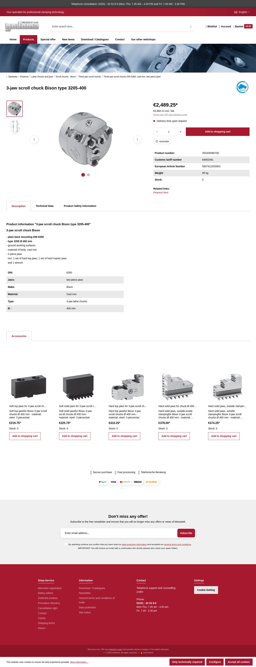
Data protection (87, 607)
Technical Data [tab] (45, 206)
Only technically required (187, 662)
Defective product (48, 598)
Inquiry (42, 618)
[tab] (18, 206)
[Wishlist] (211, 26)
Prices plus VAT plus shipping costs (170, 114)
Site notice (85, 612)
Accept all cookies (239, 662)
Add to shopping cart (217, 131)
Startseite (11, 76)
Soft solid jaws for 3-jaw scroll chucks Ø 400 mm (78, 406)
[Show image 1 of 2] (83, 174)
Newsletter (85, 593)
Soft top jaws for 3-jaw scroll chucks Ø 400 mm (28, 406)
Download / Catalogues (92, 588)
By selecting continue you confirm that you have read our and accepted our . (130, 544)
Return (42, 628)
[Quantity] (168, 131)
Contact (42, 613)
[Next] (137, 139)
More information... (79, 662)
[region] (75, 139)
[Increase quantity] (180, 131)
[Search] (190, 26)
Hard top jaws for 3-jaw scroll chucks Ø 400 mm (128, 406)
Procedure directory (49, 603)
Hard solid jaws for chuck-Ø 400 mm (177, 406)
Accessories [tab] (19, 336)
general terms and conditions (177, 544)
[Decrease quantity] (157, 131)
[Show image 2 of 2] (88, 174)
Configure (215, 662)
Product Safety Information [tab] (80, 206)
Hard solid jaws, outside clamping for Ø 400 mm (227, 406)
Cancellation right (47, 608)
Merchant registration (50, 588)
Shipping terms (46, 623)
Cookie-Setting (206, 590)
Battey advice (45, 593)
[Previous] (34, 139)
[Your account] (225, 26)
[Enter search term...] (122, 26)
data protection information (134, 544)
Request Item (160, 192)
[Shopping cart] (242, 26)
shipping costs (115, 649)
